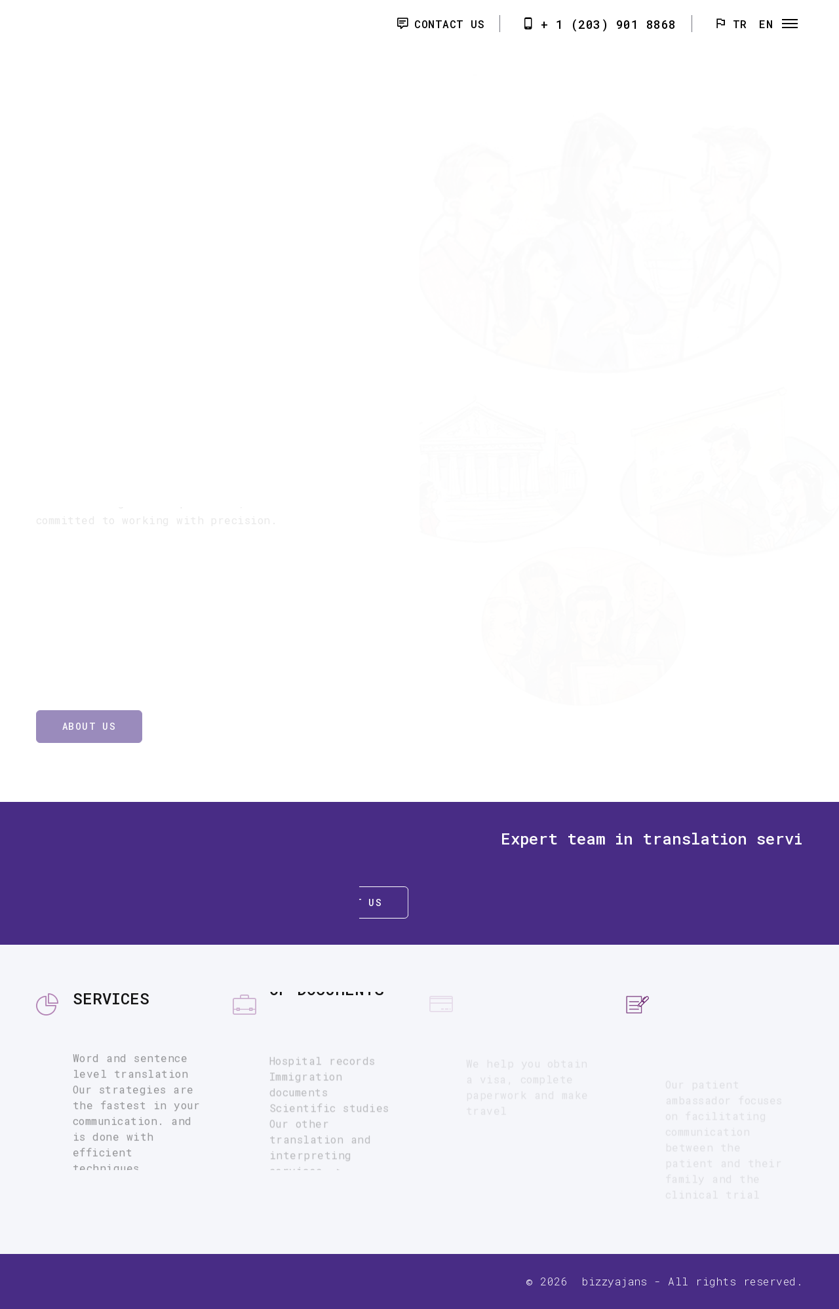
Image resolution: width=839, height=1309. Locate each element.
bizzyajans (614, 1281)
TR (740, 24)
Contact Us (449, 24)
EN (766, 24)
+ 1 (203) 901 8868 (608, 24)
